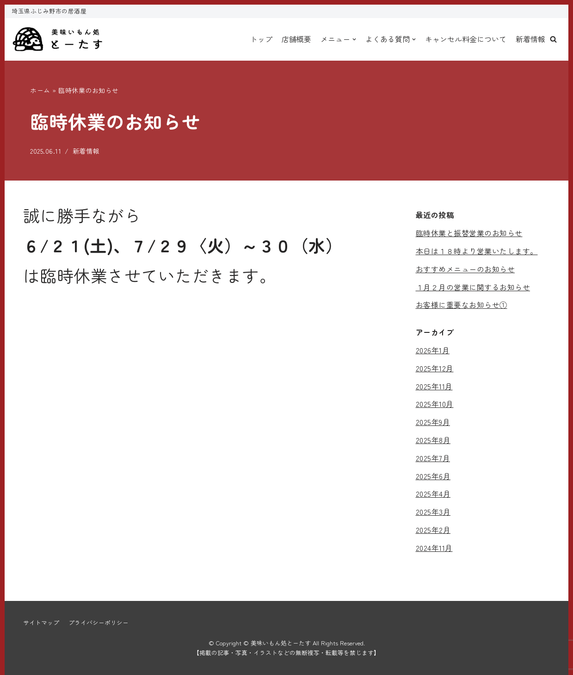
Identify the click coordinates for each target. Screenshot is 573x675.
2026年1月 (433, 350)
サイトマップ (41, 622)
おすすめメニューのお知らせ (465, 269)
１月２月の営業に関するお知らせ (473, 287)
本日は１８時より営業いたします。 (477, 250)
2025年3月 (433, 511)
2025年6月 (433, 475)
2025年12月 (435, 368)
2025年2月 (433, 529)
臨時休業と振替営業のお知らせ (469, 232)
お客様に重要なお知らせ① (461, 304)
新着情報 (530, 38)
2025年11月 (434, 386)
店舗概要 (296, 38)
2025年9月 (433, 421)
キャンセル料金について (465, 38)
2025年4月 (433, 493)
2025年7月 (433, 457)
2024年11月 (434, 547)
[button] (553, 39)
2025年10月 (435, 403)
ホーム (40, 90)
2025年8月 (433, 439)
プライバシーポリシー (98, 622)
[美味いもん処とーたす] (58, 39)
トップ (261, 38)
